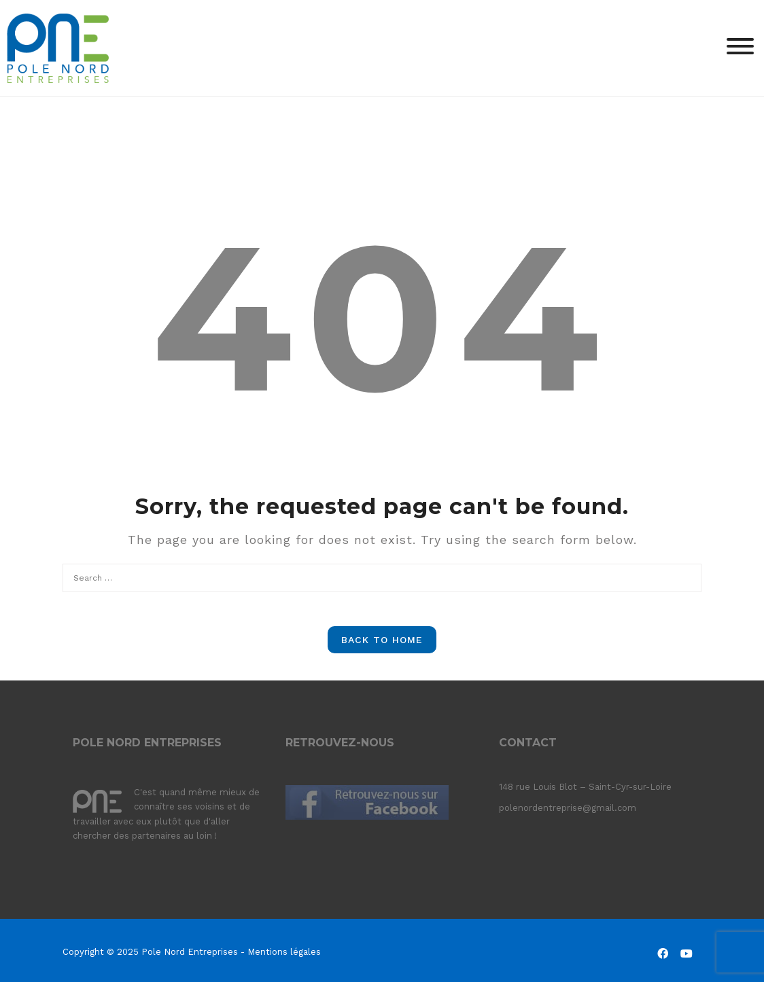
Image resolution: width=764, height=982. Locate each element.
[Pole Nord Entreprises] (58, 47)
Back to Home (382, 639)
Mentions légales (284, 952)
